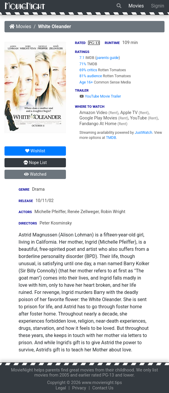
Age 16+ (86, 82)
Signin (157, 6)
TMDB (111, 138)
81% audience (90, 76)
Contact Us (103, 388)
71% (82, 64)
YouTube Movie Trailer (100, 96)
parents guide (107, 58)
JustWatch (143, 133)
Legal (60, 388)
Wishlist (35, 150)
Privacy (79, 388)
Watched (35, 174)
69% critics (88, 70)
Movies (136, 6)
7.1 (81, 58)
